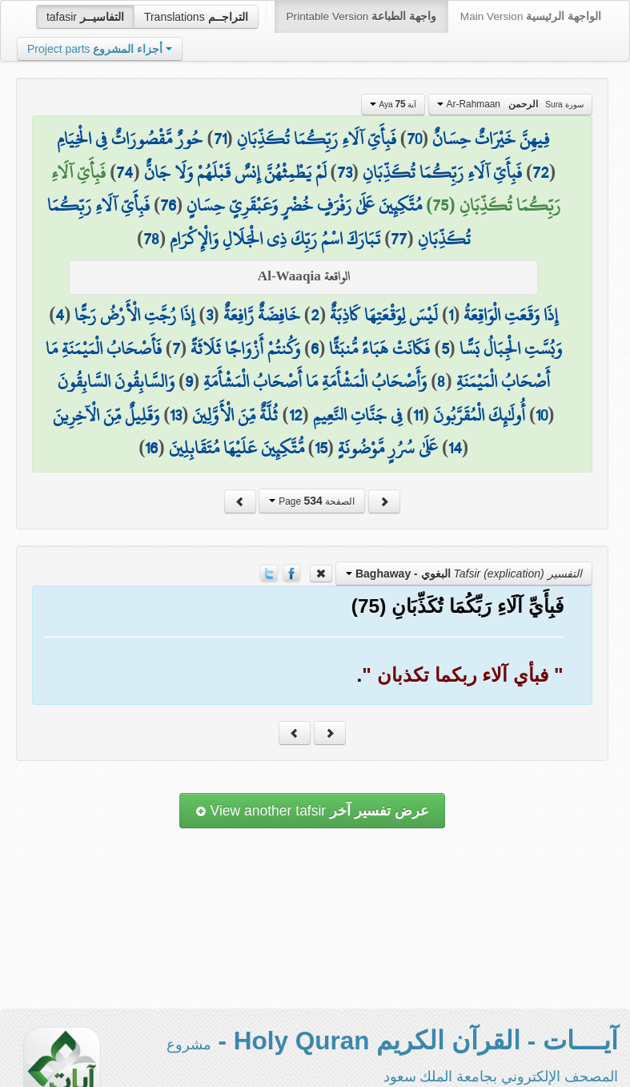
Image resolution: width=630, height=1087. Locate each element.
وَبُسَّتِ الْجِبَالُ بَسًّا (510, 348)
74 (124, 172)
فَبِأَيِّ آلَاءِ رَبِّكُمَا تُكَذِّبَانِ (316, 138)
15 (321, 447)
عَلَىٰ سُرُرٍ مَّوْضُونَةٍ (388, 447)
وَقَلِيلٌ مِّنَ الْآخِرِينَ (106, 415)
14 (455, 447)
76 (168, 205)
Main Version (530, 16)
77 (399, 238)
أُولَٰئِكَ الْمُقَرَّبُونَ (479, 415)
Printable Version (361, 16)
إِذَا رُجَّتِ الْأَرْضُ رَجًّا (134, 314)
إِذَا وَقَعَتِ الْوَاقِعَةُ (510, 314)
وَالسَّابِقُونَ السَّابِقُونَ (116, 381)
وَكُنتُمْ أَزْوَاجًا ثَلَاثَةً (245, 348)
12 (296, 415)
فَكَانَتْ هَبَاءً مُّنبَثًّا (379, 348)
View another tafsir (312, 811)
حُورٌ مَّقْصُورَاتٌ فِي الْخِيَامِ (130, 138)
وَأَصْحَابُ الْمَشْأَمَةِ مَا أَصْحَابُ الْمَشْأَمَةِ (315, 381)
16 (151, 447)
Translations (196, 16)
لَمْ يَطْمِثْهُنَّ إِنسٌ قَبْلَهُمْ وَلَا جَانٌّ (235, 172)
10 (542, 415)
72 (540, 172)
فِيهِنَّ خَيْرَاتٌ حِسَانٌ (491, 138)
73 (344, 172)
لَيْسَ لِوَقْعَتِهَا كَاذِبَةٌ (384, 314)
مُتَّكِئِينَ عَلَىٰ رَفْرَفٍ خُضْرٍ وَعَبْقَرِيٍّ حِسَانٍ (304, 205)
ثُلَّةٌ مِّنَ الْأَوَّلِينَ (235, 415)
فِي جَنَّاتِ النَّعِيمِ (358, 415)
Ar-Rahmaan (510, 104)
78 (151, 238)
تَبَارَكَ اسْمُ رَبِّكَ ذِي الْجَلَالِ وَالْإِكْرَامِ (275, 238)
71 (220, 138)
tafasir (85, 16)
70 (414, 138)
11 (418, 415)
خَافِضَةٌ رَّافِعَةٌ (261, 314)
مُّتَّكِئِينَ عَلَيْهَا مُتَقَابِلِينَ (236, 447)
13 (176, 415)
